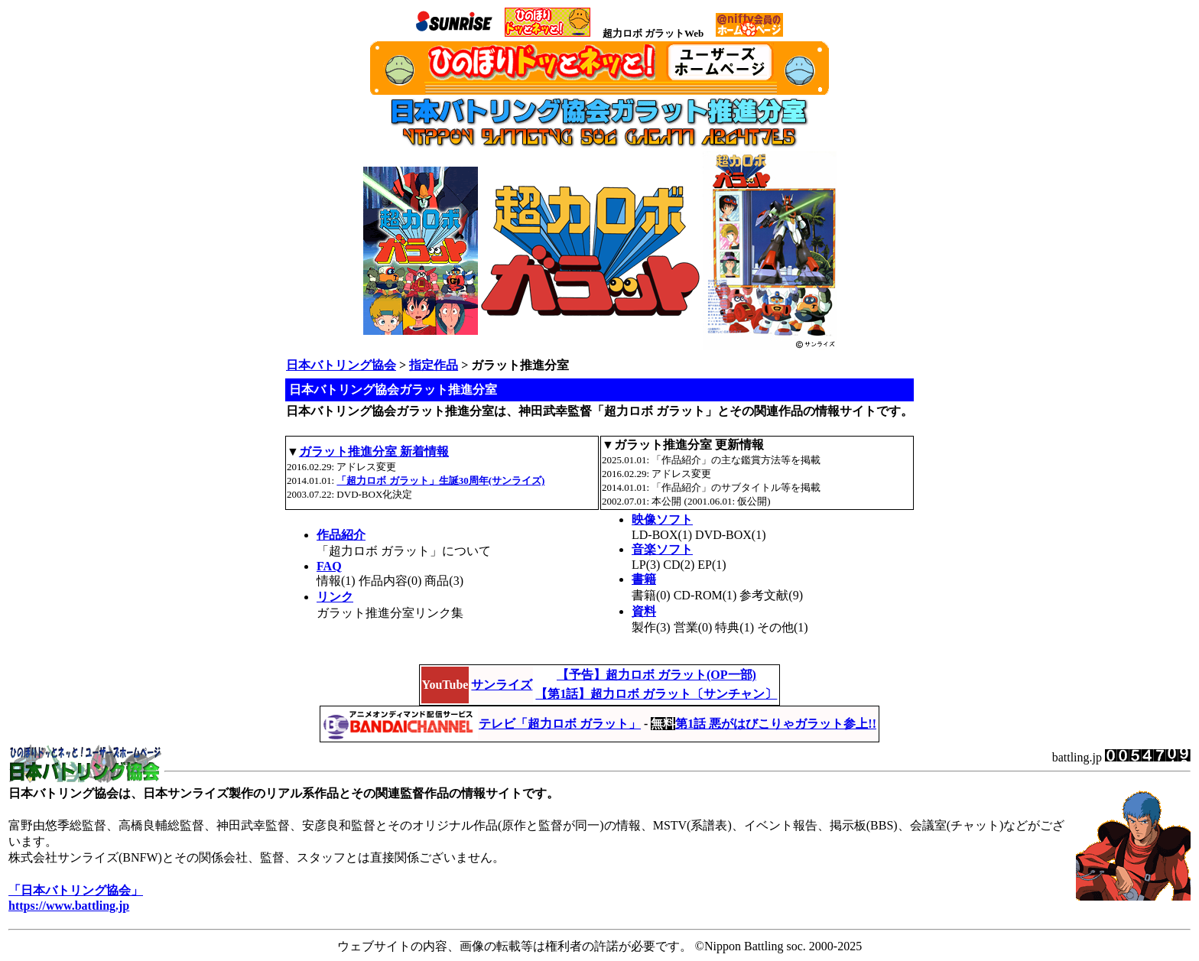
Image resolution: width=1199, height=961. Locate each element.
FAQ (329, 566)
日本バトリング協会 (341, 365)
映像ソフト (662, 519)
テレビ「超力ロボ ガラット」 (560, 723)
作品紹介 (341, 534)
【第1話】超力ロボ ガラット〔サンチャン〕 (656, 693)
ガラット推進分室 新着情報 (374, 451)
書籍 (644, 579)
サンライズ (501, 684)
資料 (644, 611)
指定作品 (433, 365)
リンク (335, 596)
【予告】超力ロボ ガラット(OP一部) (656, 674)
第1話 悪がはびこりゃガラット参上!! (775, 723)
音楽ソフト (662, 549)
